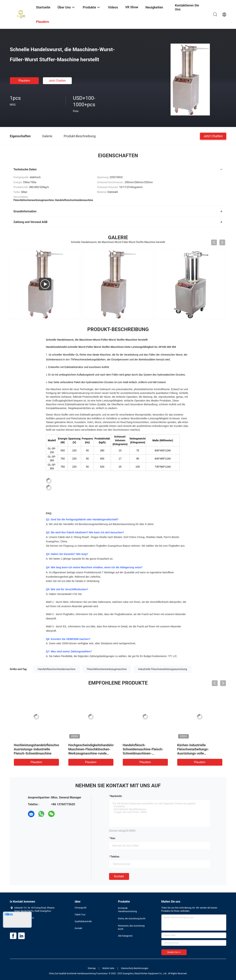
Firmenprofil (80, 908)
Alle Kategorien (125, 936)
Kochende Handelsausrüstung (127, 910)
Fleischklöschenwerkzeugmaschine (107, 669)
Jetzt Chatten (57, 80)
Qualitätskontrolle (83, 921)
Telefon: (115, 856)
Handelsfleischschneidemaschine (56, 669)
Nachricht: (116, 796)
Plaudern (24, 80)
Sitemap (92, 968)
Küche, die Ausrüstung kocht (131, 918)
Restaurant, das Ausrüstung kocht (131, 927)
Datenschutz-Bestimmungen (134, 968)
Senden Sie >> (174, 952)
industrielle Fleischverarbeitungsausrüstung (162, 669)
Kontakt (119, 876)
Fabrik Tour (80, 914)
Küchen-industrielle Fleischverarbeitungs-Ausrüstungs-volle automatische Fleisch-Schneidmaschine (193, 753)
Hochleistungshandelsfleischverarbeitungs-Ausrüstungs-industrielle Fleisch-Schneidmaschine (46, 749)
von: (113, 838)
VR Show (131, 7)
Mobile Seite (108, 968)
